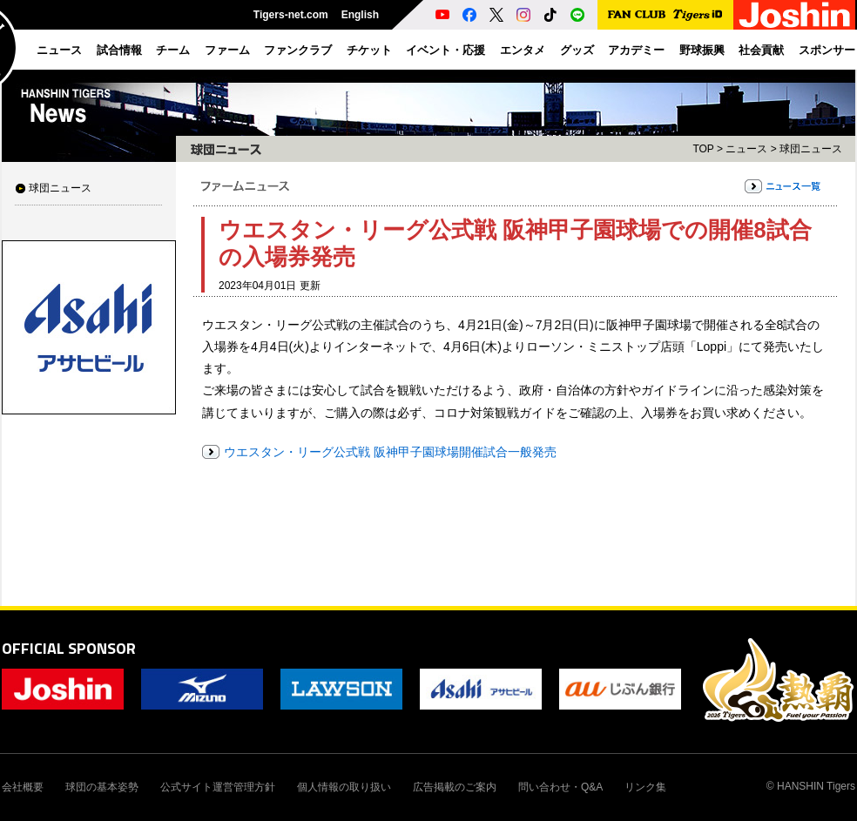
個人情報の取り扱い (344, 787)
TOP (702, 149)
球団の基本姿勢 (101, 787)
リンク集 (645, 787)
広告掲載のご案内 (454, 787)
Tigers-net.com (290, 15)
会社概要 (23, 787)
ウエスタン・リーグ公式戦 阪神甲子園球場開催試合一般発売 (390, 452)
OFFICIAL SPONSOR (69, 648)
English (360, 15)
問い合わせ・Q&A (560, 787)
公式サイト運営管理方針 (217, 787)
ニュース (746, 149)
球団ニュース (60, 188)
